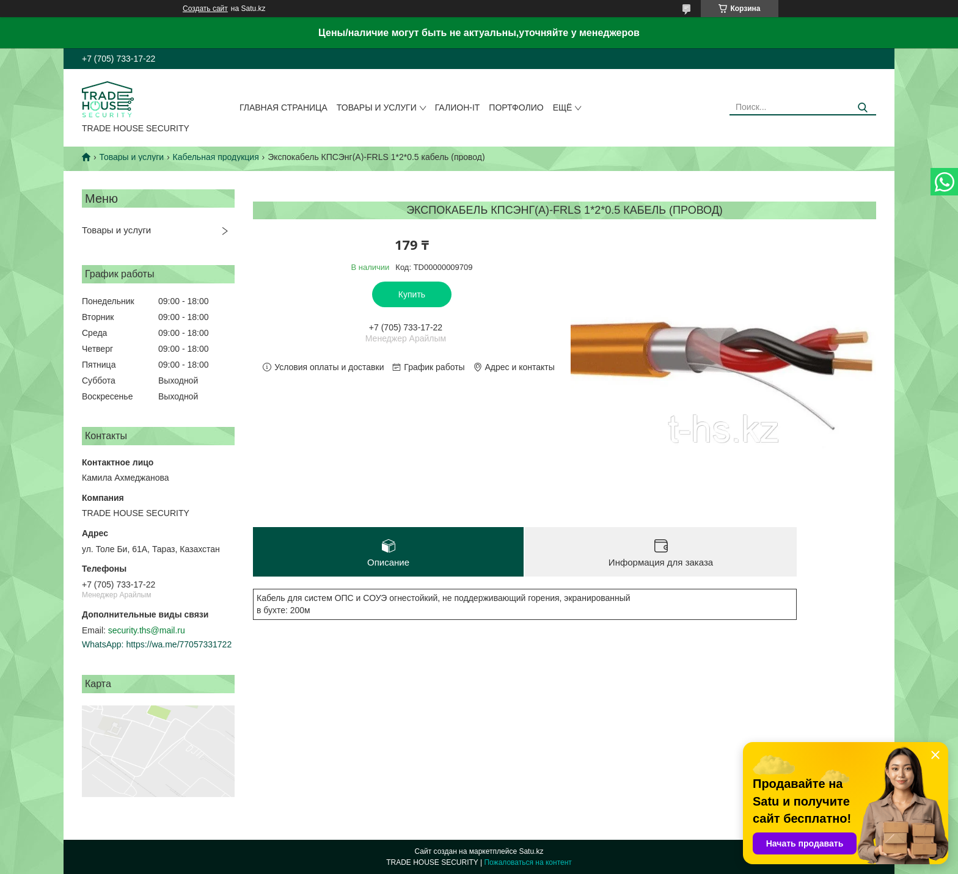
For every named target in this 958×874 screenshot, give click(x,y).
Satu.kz (531, 851)
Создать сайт (205, 8)
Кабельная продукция (216, 157)
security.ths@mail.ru (146, 630)
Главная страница (283, 107)
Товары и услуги (377, 107)
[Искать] (862, 107)
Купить (411, 294)
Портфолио (516, 107)
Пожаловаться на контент (527, 862)
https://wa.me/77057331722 (179, 644)
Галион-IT (457, 107)
